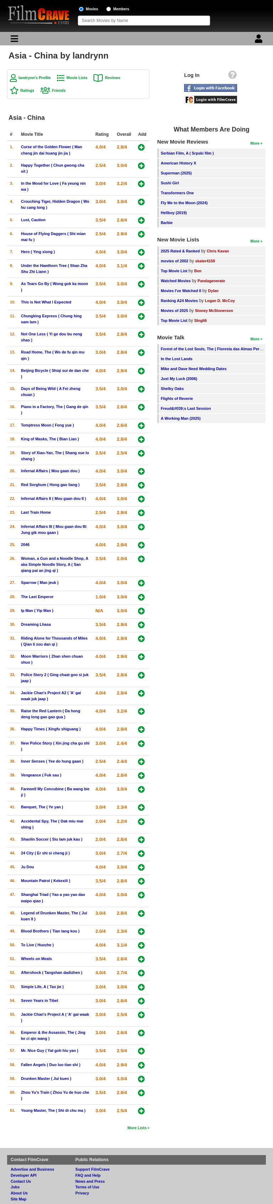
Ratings (27, 90)
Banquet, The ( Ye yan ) (42, 807)
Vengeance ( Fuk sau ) (41, 775)
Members (121, 9)
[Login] (259, 40)
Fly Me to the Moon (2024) (184, 203)
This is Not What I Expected (46, 302)
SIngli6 (200, 320)
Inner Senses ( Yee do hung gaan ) (52, 761)
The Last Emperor (37, 597)
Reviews (112, 78)
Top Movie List (174, 271)
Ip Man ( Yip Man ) (37, 610)
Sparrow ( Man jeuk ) (40, 582)
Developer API (24, 1175)
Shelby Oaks (172, 388)
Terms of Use (87, 1187)
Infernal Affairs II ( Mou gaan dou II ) (53, 498)
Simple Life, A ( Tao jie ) (42, 987)
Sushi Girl (170, 183)
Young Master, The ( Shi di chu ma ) (53, 1110)
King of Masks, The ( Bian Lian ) (50, 439)
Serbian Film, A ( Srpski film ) (187, 153)
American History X (178, 163)
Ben (197, 271)
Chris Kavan (218, 251)
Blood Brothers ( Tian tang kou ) (50, 931)
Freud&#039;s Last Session (186, 408)
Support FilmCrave (92, 1169)
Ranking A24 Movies (179, 301)
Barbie (167, 223)
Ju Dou (27, 867)
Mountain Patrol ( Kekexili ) (45, 881)
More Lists (136, 1128)
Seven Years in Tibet (39, 1000)
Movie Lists (76, 78)
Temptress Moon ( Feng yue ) (47, 425)
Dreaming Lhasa (36, 624)
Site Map (18, 1199)
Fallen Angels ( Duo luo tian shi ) (50, 1065)
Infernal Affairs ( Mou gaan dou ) (50, 471)
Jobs (15, 1187)
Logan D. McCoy (220, 301)
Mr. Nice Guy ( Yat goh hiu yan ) (49, 1050)
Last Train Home (36, 512)
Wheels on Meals (36, 959)
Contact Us (21, 1181)
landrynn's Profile (34, 78)
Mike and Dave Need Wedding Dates (193, 369)
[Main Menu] (13, 40)
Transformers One (177, 193)
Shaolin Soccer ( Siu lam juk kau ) (51, 839)
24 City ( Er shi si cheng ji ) (45, 853)
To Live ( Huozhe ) (37, 945)
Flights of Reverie (177, 398)
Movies (92, 9)
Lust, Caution (33, 220)
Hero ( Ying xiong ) (38, 252)
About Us (19, 1193)
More (254, 143)
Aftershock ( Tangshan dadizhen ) (51, 972)
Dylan (213, 291)
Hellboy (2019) (174, 213)
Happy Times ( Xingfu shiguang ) (51, 729)
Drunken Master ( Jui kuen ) (46, 1078)
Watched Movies (176, 281)
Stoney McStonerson (214, 310)
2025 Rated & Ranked (180, 251)
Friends (59, 90)
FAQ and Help (88, 1175)
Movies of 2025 (174, 310)
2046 (25, 544)
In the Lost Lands (176, 359)
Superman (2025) (176, 173)
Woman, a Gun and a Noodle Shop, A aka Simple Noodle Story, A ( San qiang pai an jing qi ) (54, 564)
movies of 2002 (174, 261)
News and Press (90, 1181)
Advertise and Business (32, 1169)
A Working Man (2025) (180, 418)
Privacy (82, 1193)
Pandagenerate (211, 281)
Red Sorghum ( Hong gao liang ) (50, 485)
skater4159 (205, 261)
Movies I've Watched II (181, 291)
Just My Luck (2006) (179, 379)
